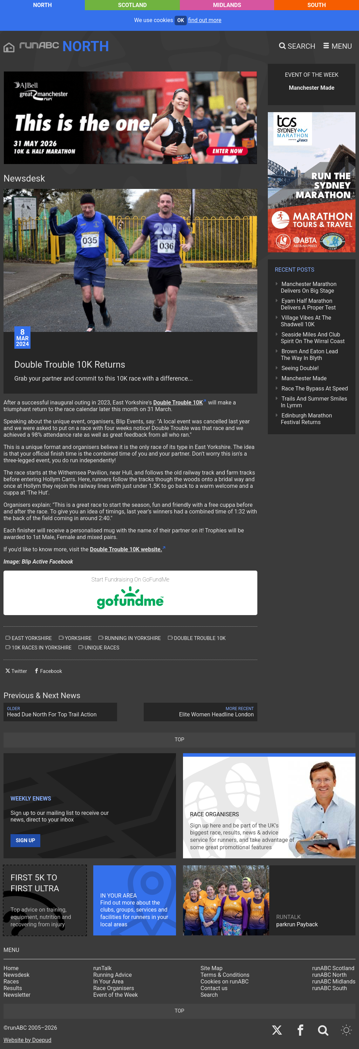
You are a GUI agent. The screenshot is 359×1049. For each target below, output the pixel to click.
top (179, 740)
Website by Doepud (28, 1040)
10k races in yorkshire (39, 648)
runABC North (329, 975)
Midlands (227, 5)
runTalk (102, 968)
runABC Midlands (333, 981)
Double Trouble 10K (178, 402)
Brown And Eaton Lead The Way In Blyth (309, 354)
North (42, 5)
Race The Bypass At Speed (315, 388)
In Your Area (108, 981)
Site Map (212, 968)
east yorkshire (29, 638)
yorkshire (75, 638)
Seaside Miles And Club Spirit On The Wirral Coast (313, 338)
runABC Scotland (333, 968)
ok (180, 20)
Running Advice (112, 975)
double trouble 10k (197, 638)
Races (11, 981)
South (316, 5)
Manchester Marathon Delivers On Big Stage (309, 287)
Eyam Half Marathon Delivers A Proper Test (308, 304)
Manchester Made (304, 378)
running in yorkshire (130, 638)
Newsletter (17, 995)
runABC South (329, 988)
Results (13, 988)
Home (11, 968)
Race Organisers (113, 988)
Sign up (25, 841)
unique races (99, 648)
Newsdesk (16, 975)
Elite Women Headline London (200, 712)
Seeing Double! (300, 368)
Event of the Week (115, 995)
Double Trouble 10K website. (126, 549)
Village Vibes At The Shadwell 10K (306, 321)
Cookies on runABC (225, 981)
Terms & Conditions (225, 975)
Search (209, 995)
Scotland (132, 5)
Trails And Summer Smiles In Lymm (314, 402)
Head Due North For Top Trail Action (60, 712)
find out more (205, 20)
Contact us (214, 988)
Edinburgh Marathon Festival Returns (306, 418)
